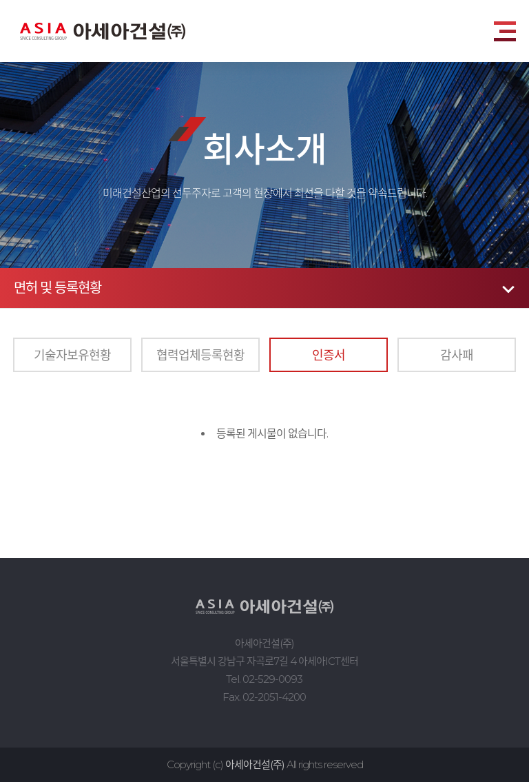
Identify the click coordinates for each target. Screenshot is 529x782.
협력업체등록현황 (200, 354)
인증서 (328, 354)
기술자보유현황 (72, 354)
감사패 (456, 354)
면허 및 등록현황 (57, 288)
